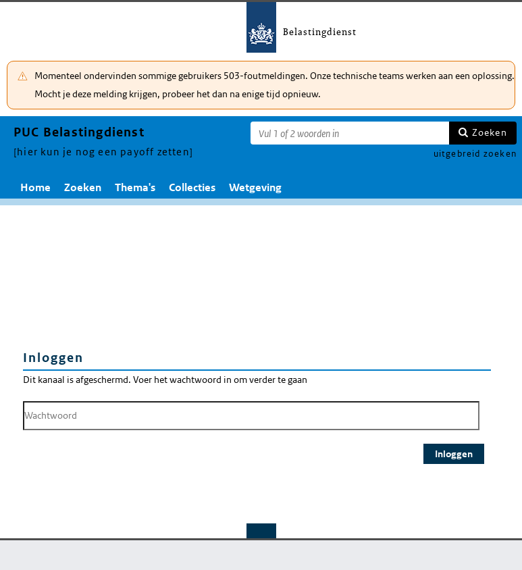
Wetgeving (255, 187)
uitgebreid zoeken (475, 153)
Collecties (192, 187)
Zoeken (489, 132)
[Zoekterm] (350, 133)
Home (35, 187)
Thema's (135, 187)
